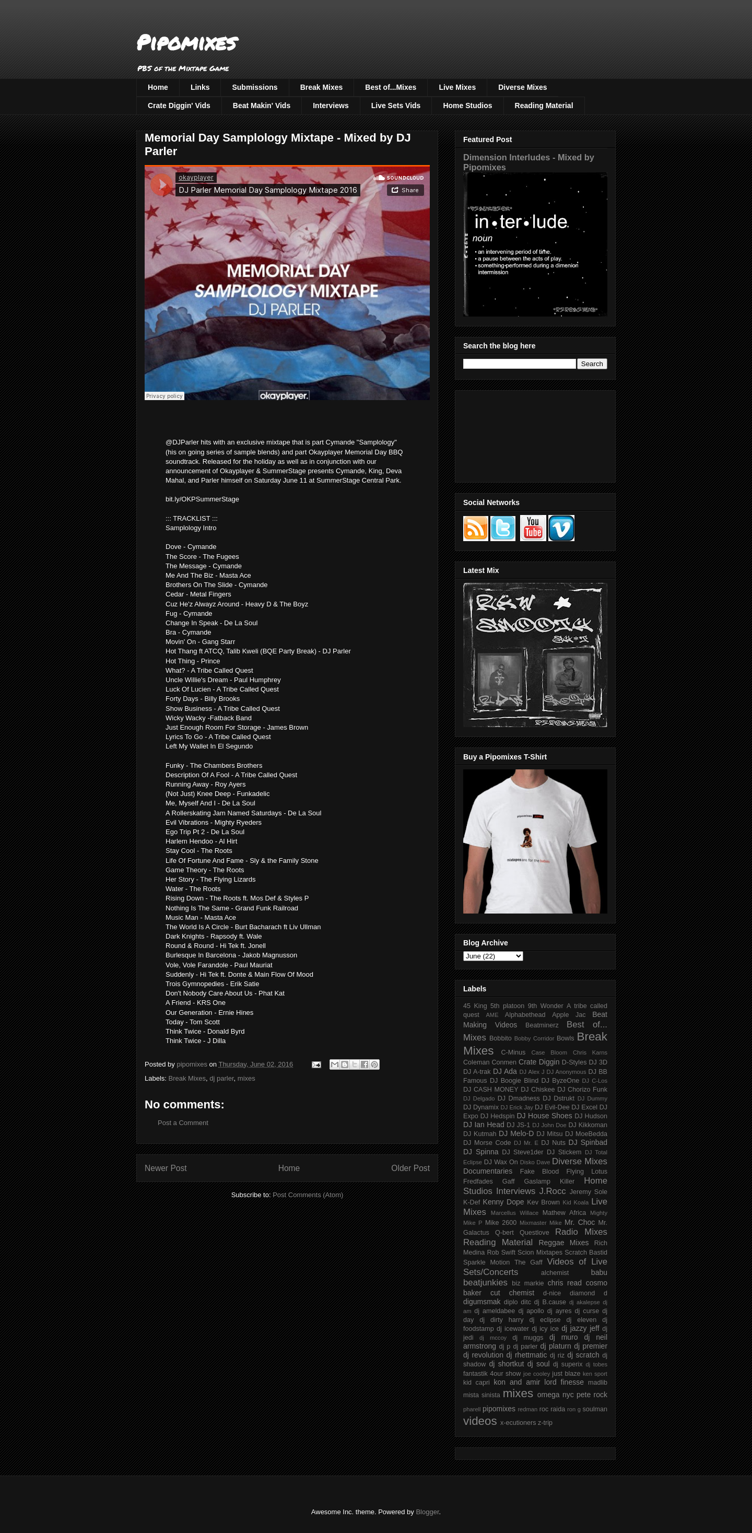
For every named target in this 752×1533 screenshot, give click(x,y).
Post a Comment (183, 1123)
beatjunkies (485, 1283)
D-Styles (574, 1062)
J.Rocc (552, 1191)
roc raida (552, 1409)
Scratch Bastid (586, 1252)
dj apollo (531, 1311)
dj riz (557, 1355)
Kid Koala (575, 1202)
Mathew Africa (564, 1212)
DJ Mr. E (526, 1143)
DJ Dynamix (481, 1107)
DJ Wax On (501, 1162)
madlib (597, 1382)
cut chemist (512, 1293)
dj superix (567, 1364)
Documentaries (487, 1171)
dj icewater (513, 1328)
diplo (511, 1302)
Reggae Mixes (563, 1242)
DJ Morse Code (487, 1142)
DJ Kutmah (479, 1134)
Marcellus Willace (514, 1213)
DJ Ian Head (483, 1124)
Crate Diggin (539, 1062)
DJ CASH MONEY (491, 1089)
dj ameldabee (494, 1311)
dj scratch (583, 1355)
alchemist (555, 1273)
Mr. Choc (580, 1222)
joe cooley (536, 1374)
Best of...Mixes (390, 87)
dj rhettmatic (527, 1355)
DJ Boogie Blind (514, 1080)
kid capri (476, 1382)
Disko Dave (535, 1162)
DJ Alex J (532, 1072)
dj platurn (555, 1346)
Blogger (427, 1512)
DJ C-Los (595, 1081)
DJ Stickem (564, 1152)
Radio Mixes (581, 1232)
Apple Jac (568, 1015)
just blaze (566, 1373)
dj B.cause (550, 1302)
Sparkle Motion (486, 1262)
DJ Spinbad (588, 1142)
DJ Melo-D (516, 1133)
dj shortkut (506, 1364)
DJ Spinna (481, 1152)
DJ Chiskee (538, 1089)
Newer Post (166, 1168)
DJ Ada (505, 1071)
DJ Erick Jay (517, 1107)
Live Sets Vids (396, 105)
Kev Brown (543, 1202)
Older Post (410, 1168)
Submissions (254, 87)
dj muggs (527, 1337)
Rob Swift (501, 1252)
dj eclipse (544, 1320)
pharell (472, 1409)
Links (200, 87)
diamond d (588, 1293)
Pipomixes (186, 42)
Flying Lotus (586, 1171)
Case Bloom (549, 1052)
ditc (526, 1302)
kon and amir (517, 1382)
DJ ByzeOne (561, 1080)
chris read (565, 1283)
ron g (574, 1409)
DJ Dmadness (519, 1098)
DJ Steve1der (522, 1152)
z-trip (545, 1422)
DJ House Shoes (544, 1115)
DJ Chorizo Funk (582, 1089)
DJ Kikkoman (587, 1125)
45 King (475, 1006)
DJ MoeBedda (586, 1134)
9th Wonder (545, 1006)
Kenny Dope (503, 1202)
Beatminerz (542, 1025)
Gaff (508, 1181)
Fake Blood (539, 1171)
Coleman (476, 1062)
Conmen (503, 1062)
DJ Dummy (592, 1098)
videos (480, 1420)
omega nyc (555, 1394)
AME (492, 1015)
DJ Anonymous (566, 1072)
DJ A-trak (477, 1071)
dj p (505, 1346)
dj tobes (596, 1364)
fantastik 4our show (492, 1373)
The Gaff (528, 1262)
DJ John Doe (549, 1125)
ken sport (595, 1374)
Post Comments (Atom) (308, 1195)
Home (158, 87)
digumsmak (482, 1301)
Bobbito (500, 1038)
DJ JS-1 (518, 1125)
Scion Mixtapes (540, 1252)
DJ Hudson (590, 1116)
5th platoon (507, 1006)
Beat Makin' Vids (261, 105)
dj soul (538, 1364)
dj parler (221, 1078)
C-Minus (513, 1052)
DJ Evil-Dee (552, 1107)
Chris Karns (590, 1052)
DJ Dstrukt (558, 1098)
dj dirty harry (501, 1320)
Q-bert (504, 1232)
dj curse (587, 1311)
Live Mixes (457, 87)
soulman (594, 1409)
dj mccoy (493, 1338)
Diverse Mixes (522, 87)
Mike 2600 (500, 1222)
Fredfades (478, 1181)
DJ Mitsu (549, 1134)
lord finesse (564, 1382)
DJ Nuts (553, 1142)
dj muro (563, 1337)
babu (599, 1272)
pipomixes (499, 1409)
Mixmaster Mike (541, 1223)
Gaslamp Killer (549, 1181)
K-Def (471, 1202)
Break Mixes (321, 87)
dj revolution (483, 1355)
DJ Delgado (479, 1098)
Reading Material (544, 105)
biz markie (528, 1283)
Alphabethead (525, 1015)
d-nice (552, 1293)
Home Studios (467, 105)
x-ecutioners (518, 1422)
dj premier (590, 1346)
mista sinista (481, 1395)
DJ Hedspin (497, 1116)
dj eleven (581, 1320)
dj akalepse (584, 1302)
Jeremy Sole (588, 1192)
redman (527, 1409)
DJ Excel (584, 1107)
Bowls (565, 1038)
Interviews (330, 105)
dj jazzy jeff (580, 1328)
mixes (246, 1078)
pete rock (592, 1394)
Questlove (534, 1232)
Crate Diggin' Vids (179, 105)
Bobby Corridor (534, 1038)
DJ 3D (598, 1062)
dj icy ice (545, 1328)
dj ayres (559, 1311)
